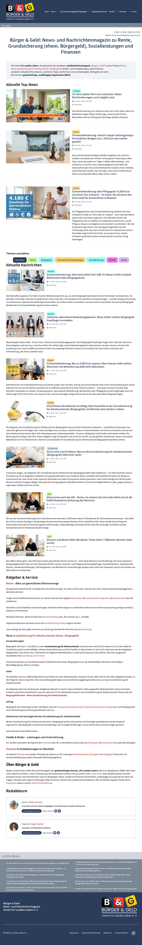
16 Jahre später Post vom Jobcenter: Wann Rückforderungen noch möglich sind (97, 95)
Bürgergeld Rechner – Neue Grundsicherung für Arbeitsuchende (36, 695)
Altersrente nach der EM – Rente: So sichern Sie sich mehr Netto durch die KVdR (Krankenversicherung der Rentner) (89, 499)
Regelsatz (22, 676)
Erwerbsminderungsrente (97, 598)
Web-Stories (32, 731)
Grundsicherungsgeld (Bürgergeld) (75, 11)
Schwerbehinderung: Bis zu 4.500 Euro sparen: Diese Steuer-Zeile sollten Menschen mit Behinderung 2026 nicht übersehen (89, 365)
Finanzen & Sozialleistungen (70, 260)
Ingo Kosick (135, 35)
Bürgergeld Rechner (99, 11)
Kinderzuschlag (109, 742)
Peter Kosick (117, 35)
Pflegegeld (108, 754)
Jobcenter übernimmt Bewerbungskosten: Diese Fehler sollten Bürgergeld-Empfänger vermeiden (91, 318)
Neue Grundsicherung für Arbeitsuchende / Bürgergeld (35, 68)
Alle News (19, 260)
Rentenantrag (84, 629)
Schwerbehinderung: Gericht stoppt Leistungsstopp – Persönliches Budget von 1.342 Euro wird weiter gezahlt (103, 138)
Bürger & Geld (98, 65)
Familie (113, 11)
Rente (55, 11)
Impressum (11, 783)
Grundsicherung (96, 260)
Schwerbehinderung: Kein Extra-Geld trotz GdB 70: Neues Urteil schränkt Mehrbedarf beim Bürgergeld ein (89, 276)
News (47, 11)
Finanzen (124, 11)
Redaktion (107, 933)
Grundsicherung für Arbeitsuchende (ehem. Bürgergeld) (46, 635)
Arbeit (124, 260)
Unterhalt (46, 742)
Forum (134, 11)
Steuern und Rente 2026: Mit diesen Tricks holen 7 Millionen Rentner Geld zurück (89, 541)
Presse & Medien (121, 933)
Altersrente (76, 598)
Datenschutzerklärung (42, 783)
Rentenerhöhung (50, 617)
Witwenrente (119, 598)
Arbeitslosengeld (81, 754)
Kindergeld (93, 742)
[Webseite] (59, 811)
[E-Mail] (55, 811)
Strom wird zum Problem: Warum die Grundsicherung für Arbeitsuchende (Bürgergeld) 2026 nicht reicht (89, 453)
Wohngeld (94, 754)
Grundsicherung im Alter (55, 623)
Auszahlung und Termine (33, 655)
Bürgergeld (76, 91)
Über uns (96, 773)
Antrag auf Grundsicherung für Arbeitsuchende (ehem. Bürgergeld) (87, 707)
